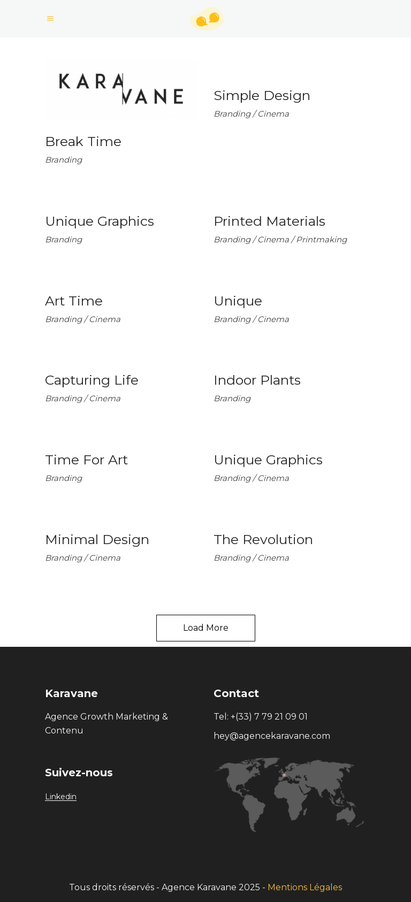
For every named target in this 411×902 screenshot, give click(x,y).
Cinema (273, 114)
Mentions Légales (305, 887)
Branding (63, 160)
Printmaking (321, 239)
